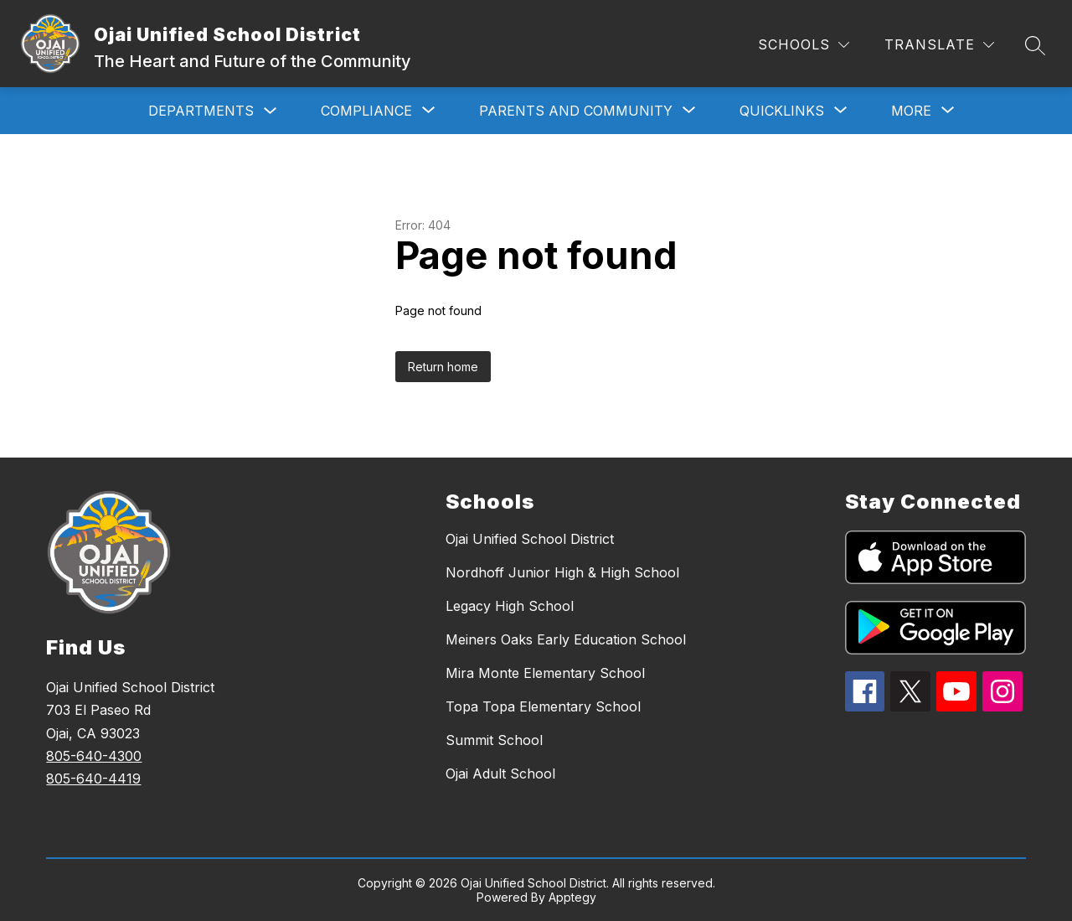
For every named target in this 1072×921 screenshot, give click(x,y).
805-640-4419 (93, 778)
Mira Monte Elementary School (545, 673)
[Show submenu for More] (911, 111)
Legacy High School (510, 606)
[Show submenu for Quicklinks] (782, 111)
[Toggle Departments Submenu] (270, 111)
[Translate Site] (939, 44)
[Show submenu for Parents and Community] (576, 111)
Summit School (494, 740)
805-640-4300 (94, 756)
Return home (443, 367)
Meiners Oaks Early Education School (566, 639)
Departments (201, 110)
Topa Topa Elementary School (543, 706)
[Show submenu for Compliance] (366, 111)
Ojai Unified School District (530, 538)
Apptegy (572, 897)
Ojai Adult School (500, 773)
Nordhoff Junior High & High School (562, 572)
